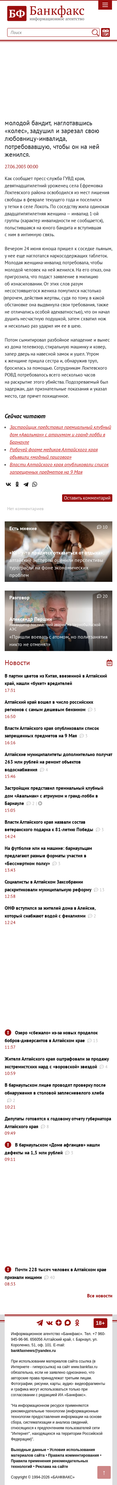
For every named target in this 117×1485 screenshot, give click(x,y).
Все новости (99, 1296)
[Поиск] (95, 32)
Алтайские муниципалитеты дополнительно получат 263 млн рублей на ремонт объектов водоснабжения (58, 762)
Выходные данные (28, 1450)
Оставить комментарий (87, 498)
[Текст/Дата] (105, 32)
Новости (17, 663)
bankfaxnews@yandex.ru (33, 1350)
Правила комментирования (73, 1455)
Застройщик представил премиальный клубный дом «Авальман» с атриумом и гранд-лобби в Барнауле (60, 434)
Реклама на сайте (52, 1466)
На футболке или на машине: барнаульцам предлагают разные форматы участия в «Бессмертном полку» (48, 855)
